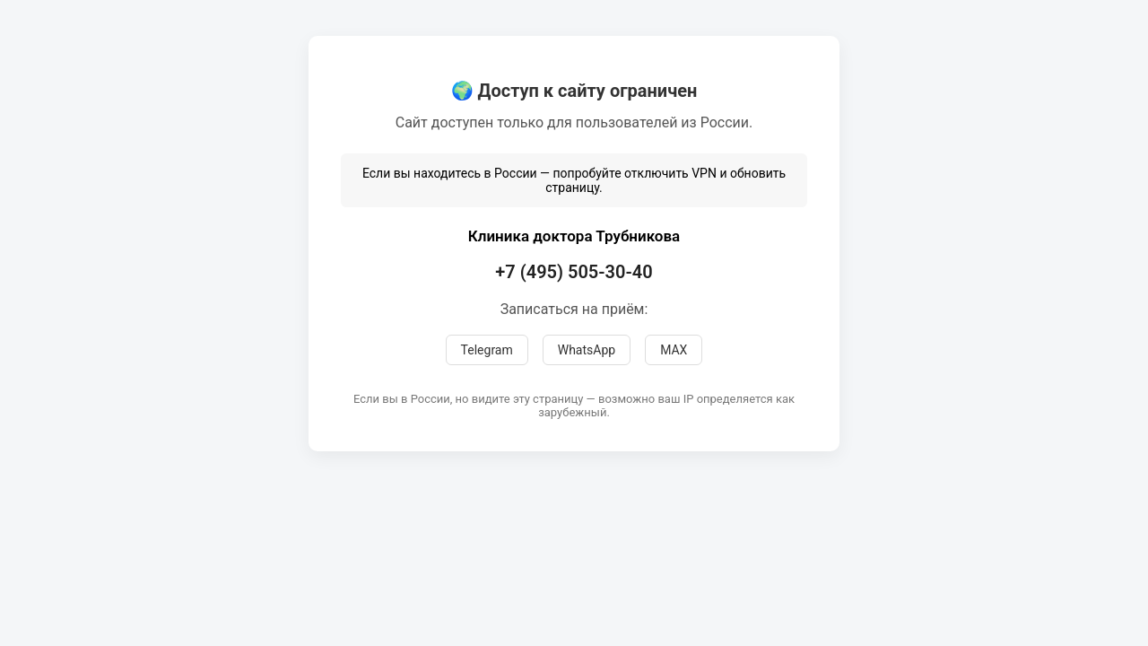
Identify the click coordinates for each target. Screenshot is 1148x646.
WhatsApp (586, 350)
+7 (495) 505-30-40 (573, 272)
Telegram (487, 350)
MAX (673, 350)
